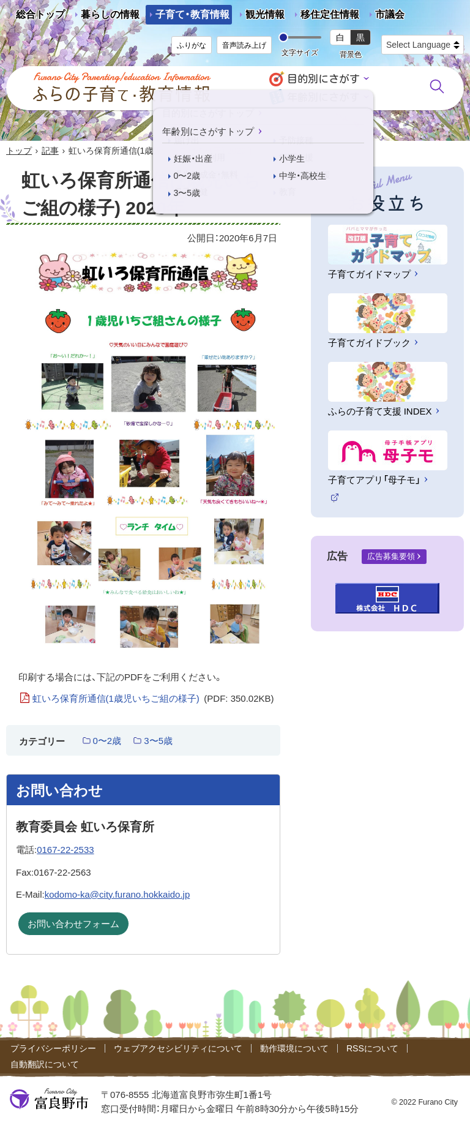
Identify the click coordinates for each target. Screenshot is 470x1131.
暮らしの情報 (110, 14)
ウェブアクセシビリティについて (178, 1048)
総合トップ (40, 14)
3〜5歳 (158, 740)
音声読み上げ (244, 45)
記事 (50, 151)
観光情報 (260, 16)
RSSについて (372, 1048)
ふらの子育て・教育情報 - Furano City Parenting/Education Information (122, 87)
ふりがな (191, 45)
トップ (19, 151)
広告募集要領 (391, 556)
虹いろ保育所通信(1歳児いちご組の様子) (153, 699)
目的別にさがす (323, 78)
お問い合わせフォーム (73, 924)
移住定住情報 (325, 16)
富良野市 (49, 1099)
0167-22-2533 (65, 849)
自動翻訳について (44, 1064)
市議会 (390, 14)
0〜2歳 (107, 740)
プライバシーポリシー (53, 1048)
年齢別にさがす (323, 97)
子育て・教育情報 (192, 14)
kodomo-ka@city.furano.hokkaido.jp (117, 894)
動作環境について (294, 1048)
